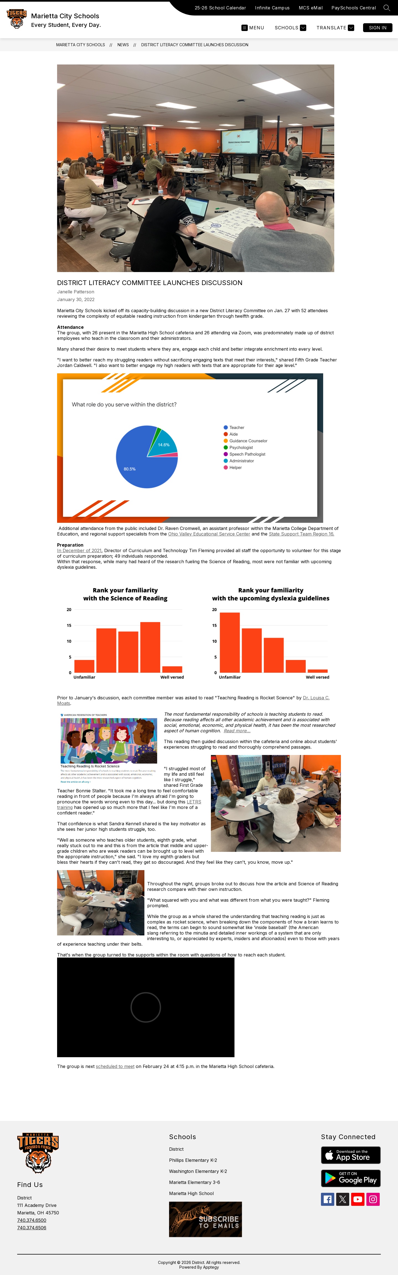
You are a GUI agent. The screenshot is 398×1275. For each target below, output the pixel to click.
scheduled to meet (115, 1066)
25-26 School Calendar (220, 8)
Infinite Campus (272, 8)
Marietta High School (191, 1193)
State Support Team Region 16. (301, 534)
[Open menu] (252, 27)
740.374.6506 (31, 1227)
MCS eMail (311, 8)
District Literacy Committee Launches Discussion (194, 44)
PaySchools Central (353, 8)
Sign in (378, 27)
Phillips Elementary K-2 (193, 1160)
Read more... (237, 730)
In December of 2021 (79, 550)
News (123, 44)
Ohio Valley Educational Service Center (209, 534)
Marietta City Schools (80, 44)
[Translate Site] (334, 27)
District (176, 1149)
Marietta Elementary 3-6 (194, 1182)
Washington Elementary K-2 (198, 1171)
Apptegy (211, 1267)
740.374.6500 (31, 1220)
